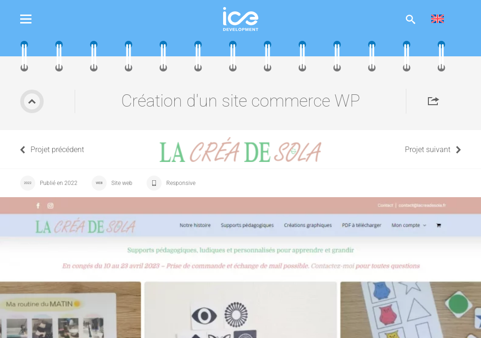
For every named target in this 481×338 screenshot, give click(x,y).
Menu (33, 19)
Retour (32, 101)
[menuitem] (438, 19)
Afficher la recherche (410, 19)
